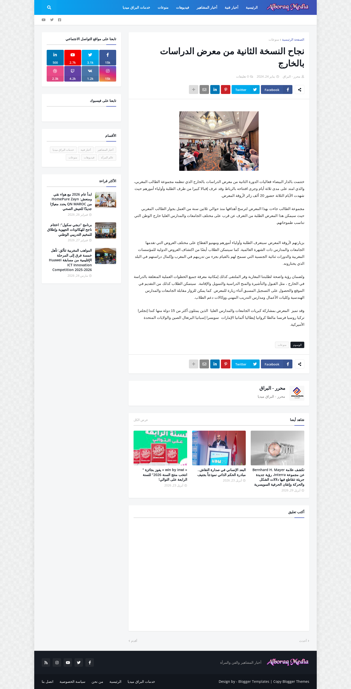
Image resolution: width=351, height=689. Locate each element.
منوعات (274, 39)
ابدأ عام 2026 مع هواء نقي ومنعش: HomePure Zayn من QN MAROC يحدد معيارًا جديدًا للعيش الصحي (71, 201)
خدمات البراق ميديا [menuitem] (136, 7)
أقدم (134, 640)
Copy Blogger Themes (291, 681)
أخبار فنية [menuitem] (231, 7)
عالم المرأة (107, 157)
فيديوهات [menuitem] (182, 7)
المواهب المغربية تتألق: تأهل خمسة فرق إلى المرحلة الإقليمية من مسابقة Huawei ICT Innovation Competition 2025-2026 (70, 260)
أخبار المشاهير (105, 149)
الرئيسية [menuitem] (252, 7)
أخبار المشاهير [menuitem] (207, 7)
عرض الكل (141, 419)
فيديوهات (89, 157)
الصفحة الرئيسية (293, 39)
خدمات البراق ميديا (63, 149)
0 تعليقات (242, 76)
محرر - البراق (272, 388)
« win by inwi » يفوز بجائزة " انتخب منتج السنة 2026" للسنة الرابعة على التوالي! (164, 474)
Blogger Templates (253, 681)
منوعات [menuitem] (163, 7)
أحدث (303, 640)
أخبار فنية (86, 149)
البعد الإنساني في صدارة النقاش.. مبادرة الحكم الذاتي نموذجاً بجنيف (221, 472)
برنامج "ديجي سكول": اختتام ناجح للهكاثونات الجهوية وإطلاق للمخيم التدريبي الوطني (69, 229)
